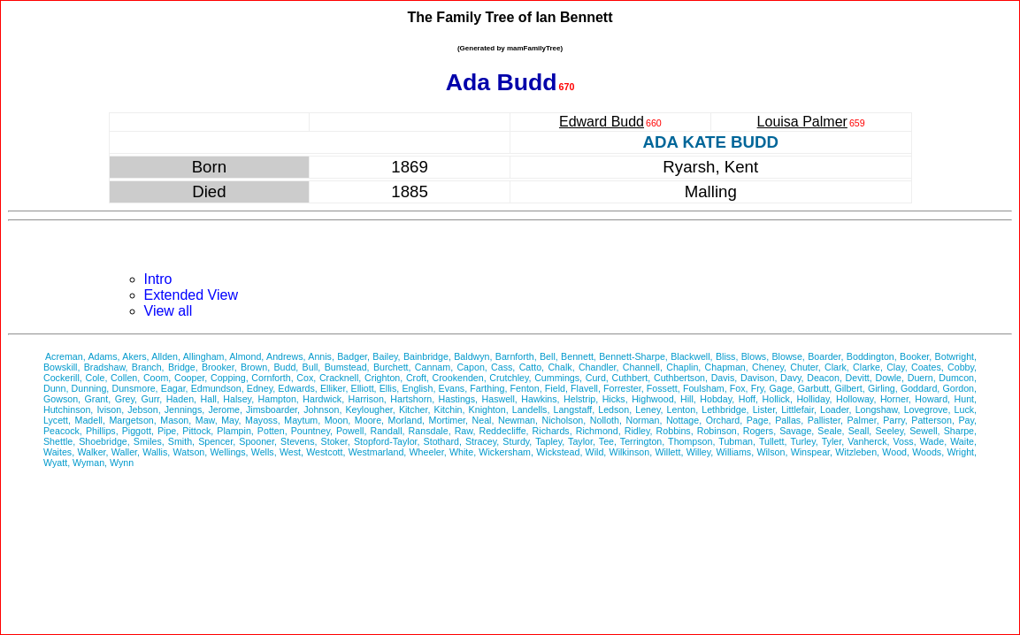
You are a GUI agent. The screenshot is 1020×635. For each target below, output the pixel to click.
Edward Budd (601, 121)
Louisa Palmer (802, 121)
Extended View (191, 294)
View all (168, 310)
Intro (158, 279)
